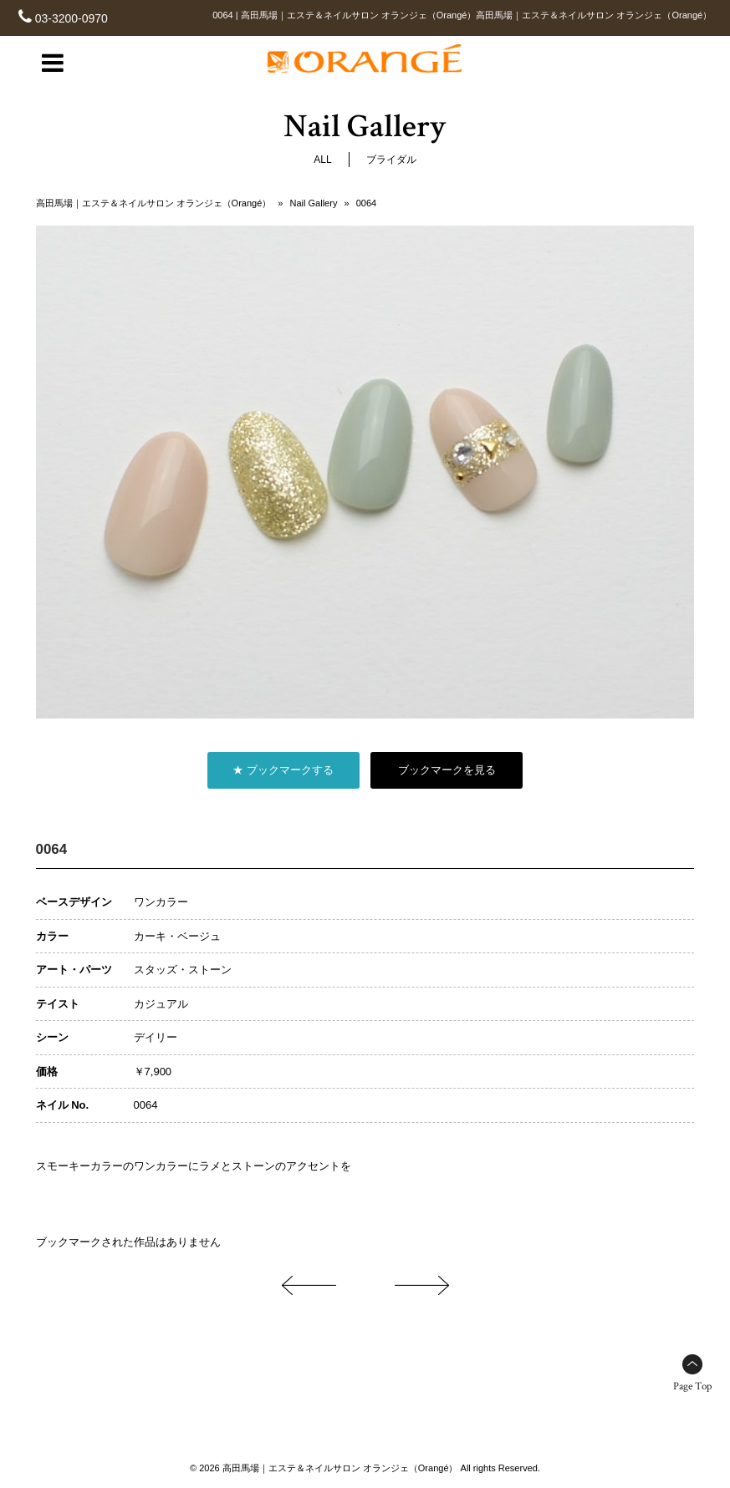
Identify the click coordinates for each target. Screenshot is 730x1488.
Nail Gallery (314, 203)
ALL (322, 159)
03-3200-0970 (71, 18)
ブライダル (391, 159)
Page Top (692, 1386)
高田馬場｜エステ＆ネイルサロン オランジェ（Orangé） (154, 203)
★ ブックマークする (283, 770)
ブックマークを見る (447, 770)
